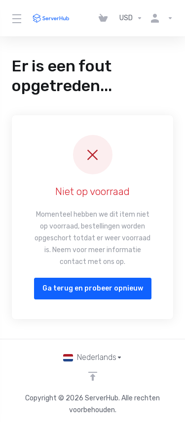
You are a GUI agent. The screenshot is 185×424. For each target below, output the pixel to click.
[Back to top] (92, 376)
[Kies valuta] (131, 18)
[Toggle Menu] (15, 18)
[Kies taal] (92, 357)
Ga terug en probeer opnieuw (92, 288)
